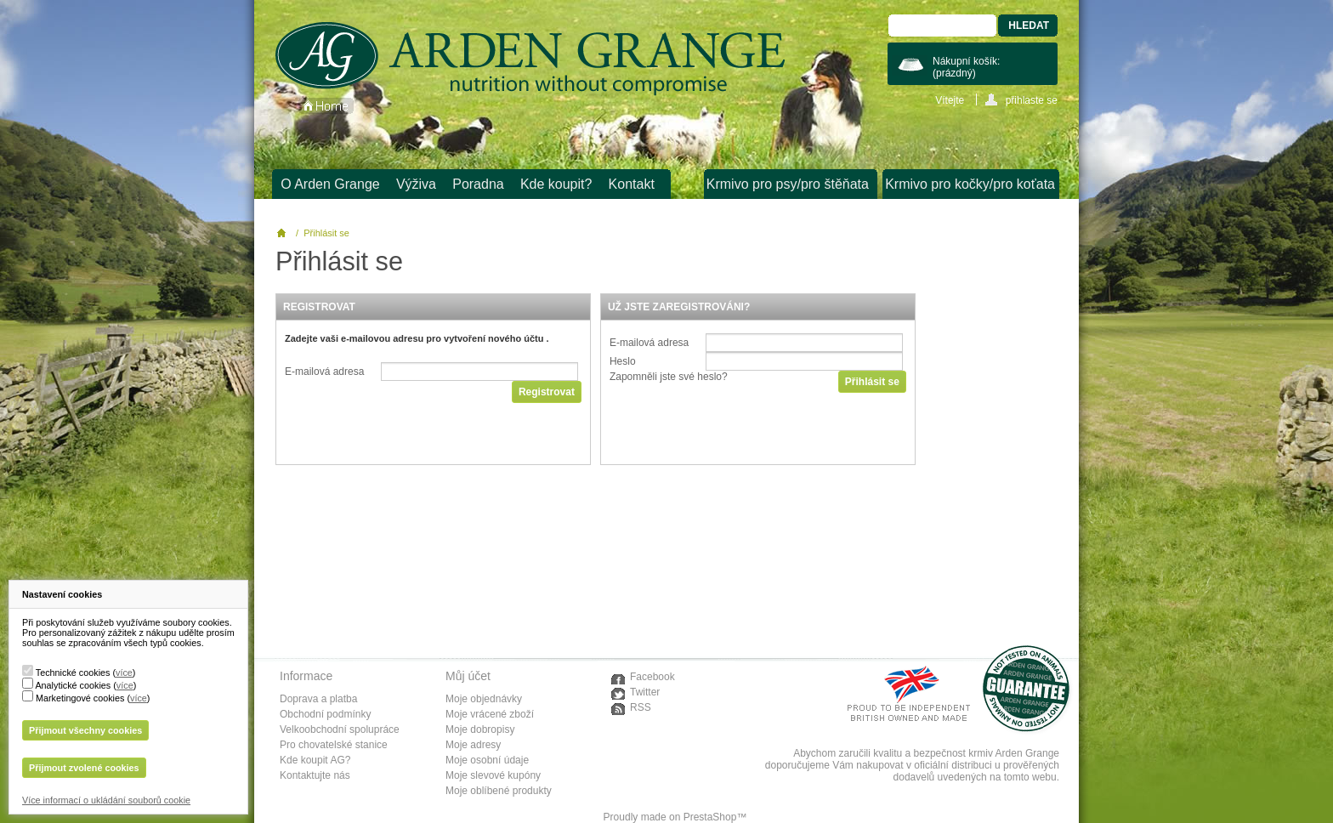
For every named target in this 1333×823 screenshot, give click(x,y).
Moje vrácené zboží (489, 714)
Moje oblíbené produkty (498, 791)
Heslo (623, 361)
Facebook (652, 677)
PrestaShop (710, 817)
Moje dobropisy (479, 729)
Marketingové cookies (80, 698)
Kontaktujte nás (315, 775)
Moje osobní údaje (487, 760)
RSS (640, 707)
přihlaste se (1032, 99)
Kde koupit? (556, 184)
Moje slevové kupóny (493, 775)
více (124, 672)
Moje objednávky (483, 699)
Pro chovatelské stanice (334, 745)
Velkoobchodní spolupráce (340, 729)
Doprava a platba (318, 699)
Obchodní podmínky (325, 714)
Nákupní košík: (966, 67)
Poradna (478, 184)
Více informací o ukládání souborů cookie (106, 800)
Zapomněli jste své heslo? (669, 377)
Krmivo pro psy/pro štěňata (787, 184)
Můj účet (468, 676)
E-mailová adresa (324, 371)
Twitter (645, 692)
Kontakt (632, 184)
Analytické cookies (73, 685)
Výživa (416, 184)
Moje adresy (473, 745)
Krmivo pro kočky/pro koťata (970, 184)
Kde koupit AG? (315, 760)
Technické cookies (73, 672)
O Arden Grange (330, 184)
